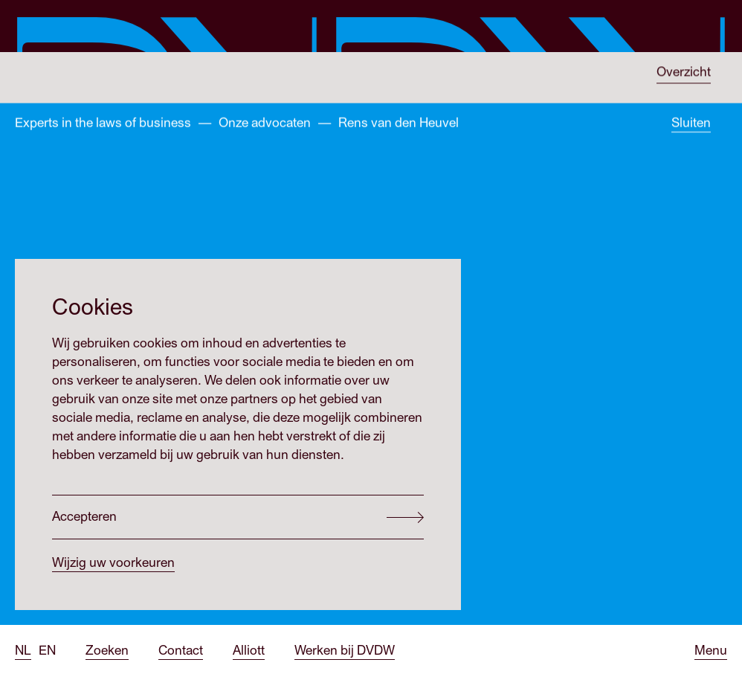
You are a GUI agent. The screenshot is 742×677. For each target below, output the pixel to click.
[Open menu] (710, 651)
